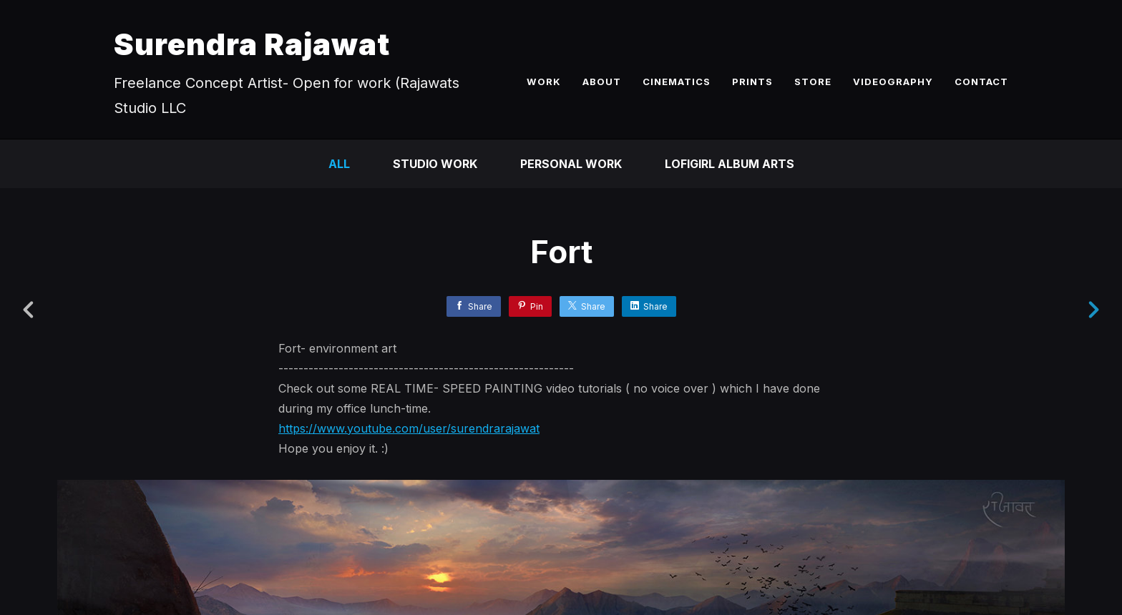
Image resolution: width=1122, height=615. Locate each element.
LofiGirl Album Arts (729, 164)
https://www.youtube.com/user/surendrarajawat (409, 428)
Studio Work (435, 164)
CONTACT (981, 81)
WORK (544, 81)
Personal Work (571, 164)
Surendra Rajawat (252, 44)
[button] (1062, 516)
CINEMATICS (677, 81)
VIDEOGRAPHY (893, 81)
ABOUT (601, 81)
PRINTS (752, 81)
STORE (812, 81)
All (339, 164)
